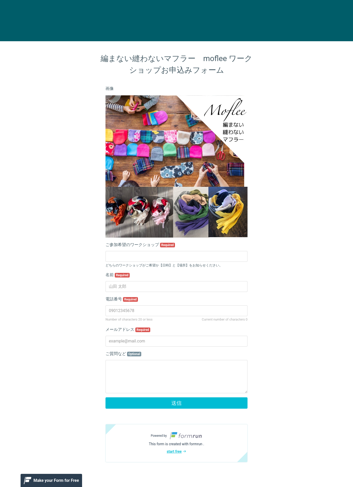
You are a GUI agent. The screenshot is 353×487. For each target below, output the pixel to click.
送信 (176, 403)
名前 (117, 275)
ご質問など (123, 353)
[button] (176, 443)
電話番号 (121, 299)
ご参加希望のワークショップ (140, 244)
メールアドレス (127, 329)
